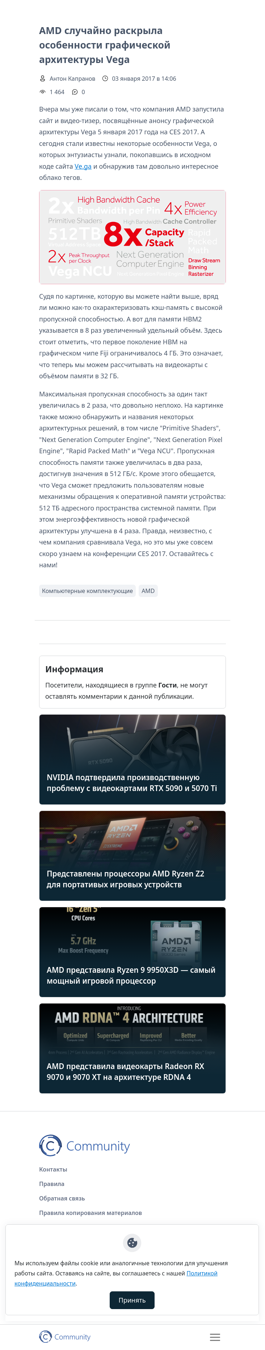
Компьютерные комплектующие (87, 591)
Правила (51, 1184)
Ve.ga (83, 166)
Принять (132, 1300)
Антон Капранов (72, 79)
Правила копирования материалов (90, 1213)
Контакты (53, 1169)
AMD (148, 591)
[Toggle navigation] (215, 1337)
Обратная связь (62, 1198)
